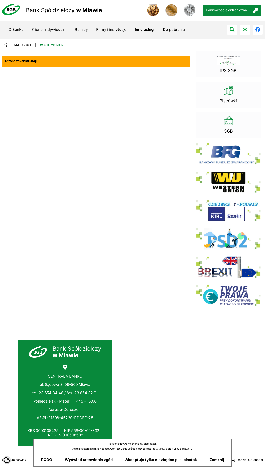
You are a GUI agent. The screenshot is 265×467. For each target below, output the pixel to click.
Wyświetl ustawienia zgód (89, 460)
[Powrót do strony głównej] (8, 45)
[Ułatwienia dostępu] (245, 30)
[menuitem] (16, 30)
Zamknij (216, 460)
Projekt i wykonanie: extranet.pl (241, 460)
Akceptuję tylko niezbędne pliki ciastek (161, 460)
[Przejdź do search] (232, 30)
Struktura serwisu (14, 460)
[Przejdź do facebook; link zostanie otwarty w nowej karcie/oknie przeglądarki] (257, 30)
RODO (46, 460)
